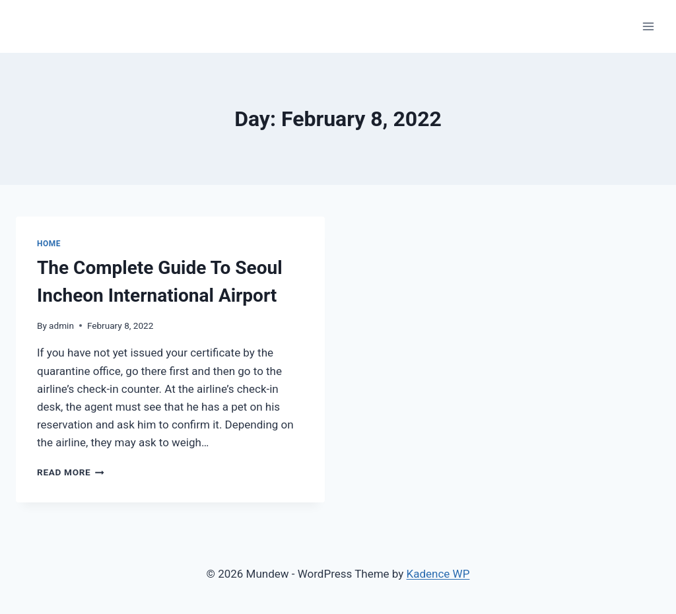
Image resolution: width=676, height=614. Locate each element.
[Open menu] (648, 26)
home (49, 243)
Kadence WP (438, 573)
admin (61, 325)
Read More (70, 472)
